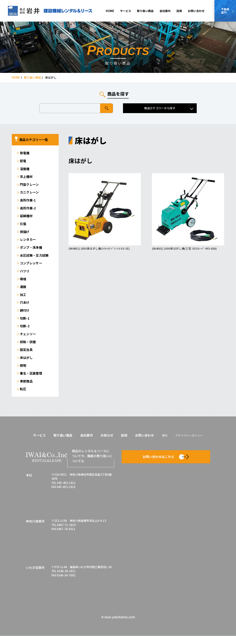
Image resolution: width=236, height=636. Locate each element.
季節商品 (26, 381)
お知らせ (107, 435)
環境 (23, 279)
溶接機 (25, 168)
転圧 (23, 389)
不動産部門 (225, 10)
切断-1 (25, 318)
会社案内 (165, 11)
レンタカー (28, 239)
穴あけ (25, 302)
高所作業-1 (28, 200)
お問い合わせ (196, 11)
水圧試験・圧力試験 (34, 255)
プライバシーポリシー (189, 435)
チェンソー (28, 334)
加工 (23, 294)
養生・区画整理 (31, 373)
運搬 (23, 286)
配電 (23, 160)
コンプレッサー (31, 263)
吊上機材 (26, 176)
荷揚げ (25, 231)
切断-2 (25, 326)
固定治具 (26, 349)
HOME (110, 11)
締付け (25, 310)
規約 (164, 435)
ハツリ (25, 271)
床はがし (26, 357)
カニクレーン (29, 192)
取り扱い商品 (145, 11)
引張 (23, 223)
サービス (125, 11)
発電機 (25, 153)
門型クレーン (29, 184)
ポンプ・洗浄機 (31, 247)
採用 (179, 11)
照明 (23, 365)
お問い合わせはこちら (166, 456)
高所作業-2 (28, 208)
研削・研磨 (28, 341)
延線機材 (26, 216)
